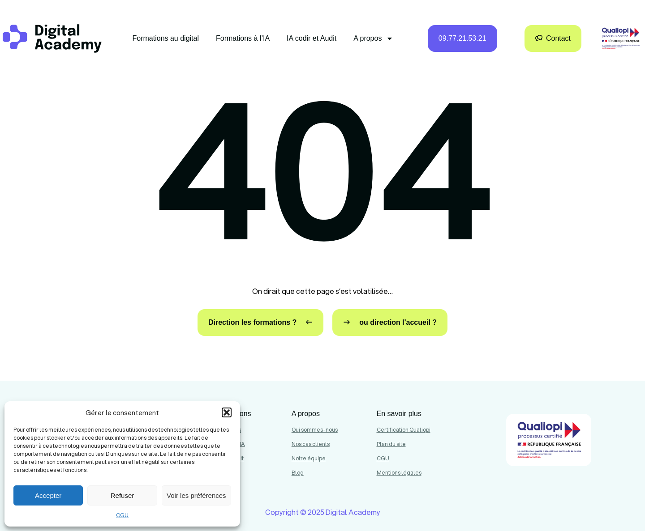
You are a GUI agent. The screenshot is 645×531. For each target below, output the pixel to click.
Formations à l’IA (243, 38)
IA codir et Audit (311, 38)
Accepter (48, 495)
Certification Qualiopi (403, 429)
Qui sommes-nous (315, 429)
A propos (373, 38)
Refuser (122, 495)
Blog (298, 472)
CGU (122, 515)
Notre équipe (309, 458)
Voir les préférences (196, 495)
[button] (226, 412)
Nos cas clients (311, 444)
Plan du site (391, 444)
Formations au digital (166, 38)
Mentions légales (399, 472)
